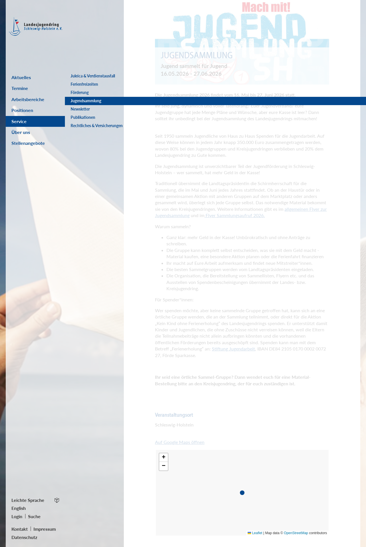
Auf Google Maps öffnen (179, 442)
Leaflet (255, 533)
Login (16, 516)
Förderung (80, 92)
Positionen (22, 110)
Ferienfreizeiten (84, 84)
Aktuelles (21, 77)
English (18, 508)
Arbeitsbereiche (27, 99)
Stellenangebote (28, 143)
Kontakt (19, 529)
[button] (243, 494)
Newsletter (80, 109)
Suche (34, 516)
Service (19, 121)
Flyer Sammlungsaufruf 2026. (234, 215)
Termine (19, 88)
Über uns (20, 132)
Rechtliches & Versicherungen (84, 128)
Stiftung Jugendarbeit (233, 348)
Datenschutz (24, 537)
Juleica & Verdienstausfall (93, 76)
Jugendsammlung (86, 101)
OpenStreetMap (296, 533)
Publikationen (83, 117)
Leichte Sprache (27, 500)
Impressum (44, 529)
